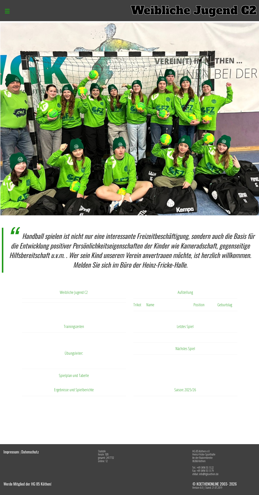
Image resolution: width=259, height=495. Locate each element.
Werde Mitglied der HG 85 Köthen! (27, 484)
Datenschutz (30, 452)
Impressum (11, 452)
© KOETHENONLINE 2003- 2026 (214, 484)
